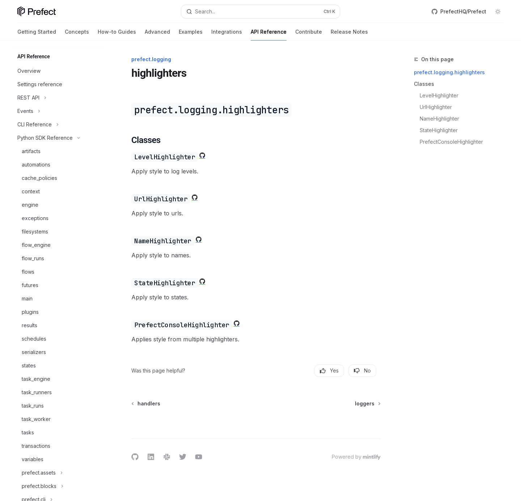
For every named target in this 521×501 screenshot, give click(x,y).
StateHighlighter (439, 130)
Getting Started (36, 35)
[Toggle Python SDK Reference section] (58, 137)
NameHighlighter (440, 118)
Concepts (77, 35)
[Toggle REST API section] (58, 97)
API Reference (269, 35)
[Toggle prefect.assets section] (58, 472)
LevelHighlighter (440, 95)
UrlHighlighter (436, 107)
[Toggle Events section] (58, 111)
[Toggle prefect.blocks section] (58, 486)
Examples (191, 35)
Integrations (226, 35)
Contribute (308, 35)
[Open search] (260, 11)
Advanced (157, 35)
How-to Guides (117, 35)
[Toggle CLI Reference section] (58, 124)
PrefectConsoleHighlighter (452, 142)
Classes (424, 84)
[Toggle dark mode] (498, 11)
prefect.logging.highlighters (449, 72)
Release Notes (349, 35)
